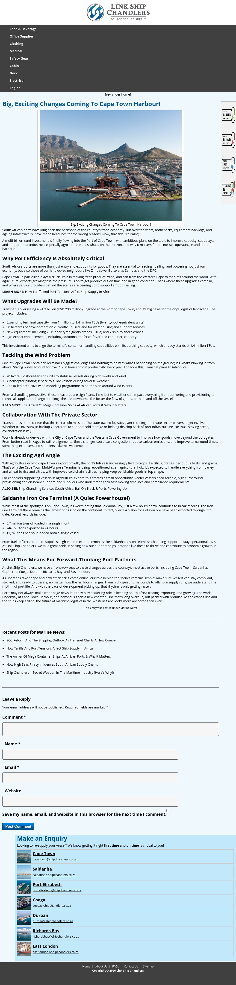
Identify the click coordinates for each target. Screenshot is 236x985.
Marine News (129, 607)
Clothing (16, 43)
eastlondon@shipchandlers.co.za (56, 952)
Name (12, 743)
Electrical (17, 80)
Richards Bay (52, 571)
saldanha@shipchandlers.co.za (54, 875)
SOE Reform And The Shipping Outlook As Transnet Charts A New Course (61, 640)
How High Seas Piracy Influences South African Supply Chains (52, 664)
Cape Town (183, 567)
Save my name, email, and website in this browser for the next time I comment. (84, 814)
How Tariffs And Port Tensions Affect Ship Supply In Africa (68, 291)
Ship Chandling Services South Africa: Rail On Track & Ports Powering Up (73, 488)
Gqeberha (9, 571)
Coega (23, 571)
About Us (101, 966)
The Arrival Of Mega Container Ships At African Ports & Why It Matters (74, 405)
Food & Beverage (23, 29)
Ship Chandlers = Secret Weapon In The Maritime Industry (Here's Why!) (60, 672)
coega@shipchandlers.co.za (52, 905)
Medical (16, 51)
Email (12, 767)
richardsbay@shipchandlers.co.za (56, 936)
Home (86, 966)
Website (13, 790)
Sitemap (148, 966)
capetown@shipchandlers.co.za (55, 859)
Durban (35, 571)
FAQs (115, 966)
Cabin (14, 66)
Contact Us (131, 966)
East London (80, 571)
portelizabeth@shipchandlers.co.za (57, 890)
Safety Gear (19, 58)
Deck (14, 73)
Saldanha (200, 567)
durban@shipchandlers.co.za (53, 921)
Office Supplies (22, 36)
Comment (14, 717)
